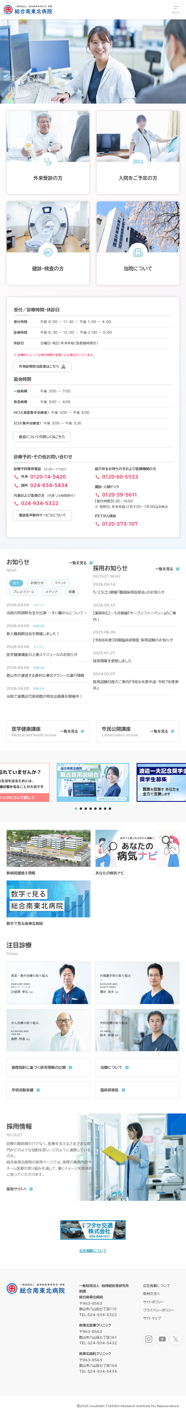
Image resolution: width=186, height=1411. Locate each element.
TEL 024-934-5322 (98, 1315)
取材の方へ (151, 1293)
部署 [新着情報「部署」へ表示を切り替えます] (72, 592)
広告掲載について (93, 1251)
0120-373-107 (120, 524)
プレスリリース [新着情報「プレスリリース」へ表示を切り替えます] (23, 592)
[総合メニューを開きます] (176, 10)
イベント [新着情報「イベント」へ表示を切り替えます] (60, 583)
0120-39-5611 (119, 495)
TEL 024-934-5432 (98, 1343)
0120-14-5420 (48, 477)
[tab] (81, 808)
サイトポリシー (153, 1302)
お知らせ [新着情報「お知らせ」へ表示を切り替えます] (37, 583)
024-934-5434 (49, 485)
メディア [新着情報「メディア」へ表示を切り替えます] (51, 592)
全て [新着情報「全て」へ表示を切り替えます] (16, 583)
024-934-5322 (40, 503)
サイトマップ (152, 1318)
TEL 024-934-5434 (98, 1371)
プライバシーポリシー (158, 1310)
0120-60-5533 (120, 477)
